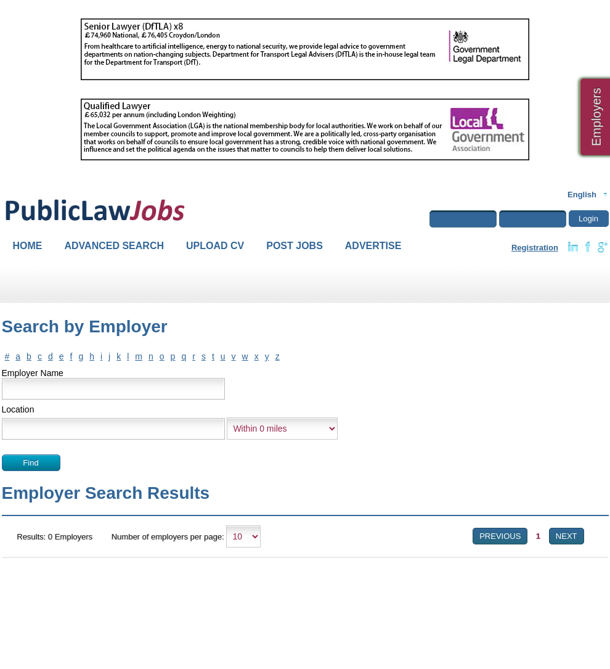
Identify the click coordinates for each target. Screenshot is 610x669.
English (581, 194)
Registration (534, 247)
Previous (500, 536)
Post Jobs (294, 245)
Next (566, 536)
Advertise (373, 245)
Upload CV (215, 245)
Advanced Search (115, 245)
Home (28, 245)
